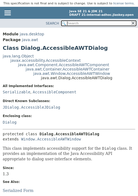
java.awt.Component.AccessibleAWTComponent (63, 65)
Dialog (10, 122)
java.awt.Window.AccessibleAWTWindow (71, 73)
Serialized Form (18, 190)
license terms (123, 3)
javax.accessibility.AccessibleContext (45, 60)
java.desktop (32, 34)
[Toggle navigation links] (7, 13)
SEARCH (52, 23)
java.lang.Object (18, 56)
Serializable (16, 92)
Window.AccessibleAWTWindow (51, 139)
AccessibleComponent (54, 92)
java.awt (30, 40)
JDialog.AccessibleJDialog (31, 107)
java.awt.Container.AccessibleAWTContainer (67, 69)
